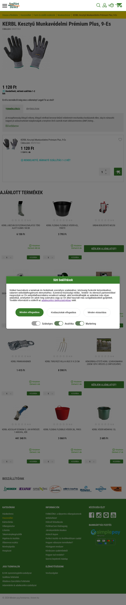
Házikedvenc (8, 513)
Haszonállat (26, 15)
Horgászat (6, 550)
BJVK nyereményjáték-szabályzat (17, 572)
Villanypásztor (8, 526)
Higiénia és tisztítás (10, 538)
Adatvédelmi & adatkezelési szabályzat (19, 585)
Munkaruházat (64, 15)
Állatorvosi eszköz (10, 542)
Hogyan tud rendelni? (55, 554)
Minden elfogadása (29, 312)
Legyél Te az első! (46, 99)
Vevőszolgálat (52, 572)
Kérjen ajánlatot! (103, 249)
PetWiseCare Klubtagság (56, 526)
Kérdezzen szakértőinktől (57, 550)
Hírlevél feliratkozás (54, 521)
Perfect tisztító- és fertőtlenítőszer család (63, 538)
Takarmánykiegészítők (12, 534)
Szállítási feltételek (10, 577)
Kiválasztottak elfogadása (63, 312)
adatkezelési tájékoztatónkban (56, 300)
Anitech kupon (52, 534)
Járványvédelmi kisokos (56, 530)
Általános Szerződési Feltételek (16, 581)
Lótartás (6, 530)
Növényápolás (8, 546)
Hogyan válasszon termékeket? (59, 542)
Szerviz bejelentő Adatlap (57, 558)
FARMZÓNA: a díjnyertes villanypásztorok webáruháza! (63, 515)
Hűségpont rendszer (54, 546)
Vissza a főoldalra (10, 15)
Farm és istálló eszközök (44, 15)
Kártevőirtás (7, 521)
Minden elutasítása (97, 312)
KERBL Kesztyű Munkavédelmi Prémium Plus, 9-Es (95, 15)
